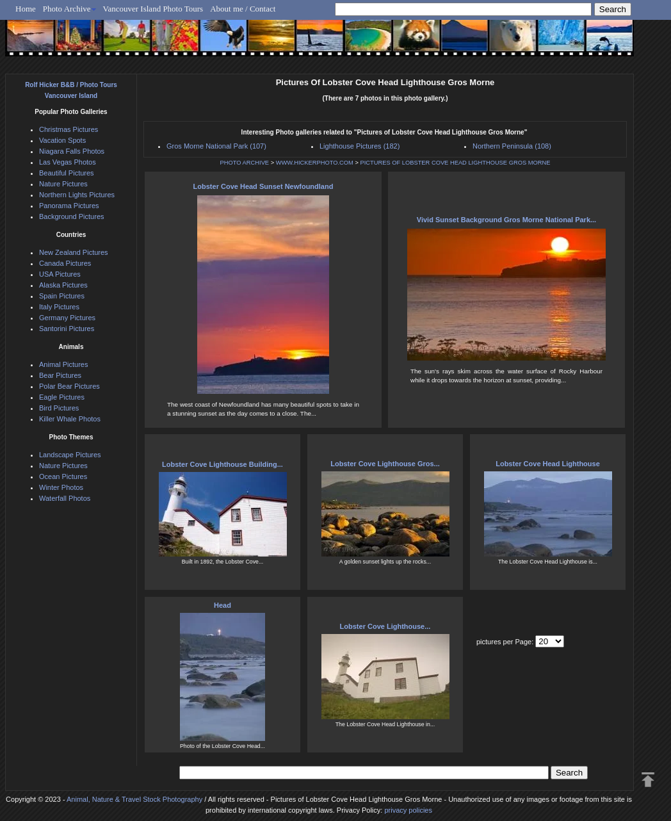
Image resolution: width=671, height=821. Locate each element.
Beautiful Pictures (66, 173)
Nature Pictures (63, 184)
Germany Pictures (67, 317)
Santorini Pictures (66, 328)
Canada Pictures (65, 263)
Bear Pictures (60, 375)
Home (25, 8)
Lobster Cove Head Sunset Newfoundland (263, 186)
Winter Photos (61, 487)
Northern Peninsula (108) (512, 146)
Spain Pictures (62, 296)
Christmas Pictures (68, 129)
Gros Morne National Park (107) (216, 146)
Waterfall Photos (64, 498)
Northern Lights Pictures (77, 195)
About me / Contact (242, 8)
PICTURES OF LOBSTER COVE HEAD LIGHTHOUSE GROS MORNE (455, 162)
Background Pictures (71, 216)
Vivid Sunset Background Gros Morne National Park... (506, 220)
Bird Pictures (59, 408)
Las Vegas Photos (67, 162)
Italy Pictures (59, 307)
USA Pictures (60, 274)
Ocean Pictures (63, 476)
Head (222, 605)
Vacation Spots (62, 140)
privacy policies (408, 810)
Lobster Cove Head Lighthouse (548, 463)
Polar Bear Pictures (69, 386)
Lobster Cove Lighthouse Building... (222, 464)
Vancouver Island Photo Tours (153, 8)
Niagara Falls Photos (71, 151)
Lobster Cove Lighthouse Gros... (385, 463)
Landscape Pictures (70, 455)
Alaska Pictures (63, 285)
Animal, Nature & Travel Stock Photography (134, 799)
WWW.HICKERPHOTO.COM (314, 162)
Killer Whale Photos (70, 419)
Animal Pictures (63, 364)
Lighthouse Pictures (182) (359, 146)
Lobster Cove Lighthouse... (385, 626)
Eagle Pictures (62, 397)
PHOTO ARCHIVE (245, 162)
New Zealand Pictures (73, 252)
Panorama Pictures (69, 205)
